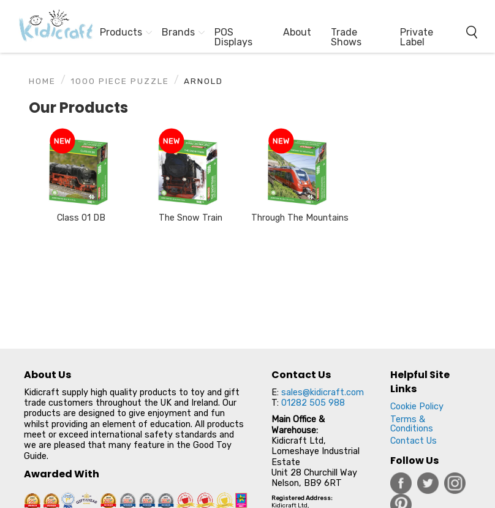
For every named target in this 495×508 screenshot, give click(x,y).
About (297, 32)
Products (121, 32)
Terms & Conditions (411, 423)
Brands (178, 32)
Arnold (203, 81)
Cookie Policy (417, 406)
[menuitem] (50, 26)
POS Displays (233, 37)
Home (42, 81)
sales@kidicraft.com (322, 392)
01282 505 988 (313, 403)
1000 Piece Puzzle (119, 81)
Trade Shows (346, 37)
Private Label (416, 37)
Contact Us (413, 441)
